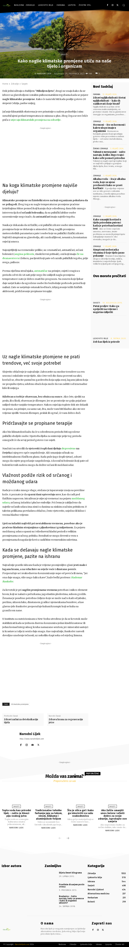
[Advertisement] (45, 153)
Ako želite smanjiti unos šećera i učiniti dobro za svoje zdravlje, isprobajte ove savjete (112, 816)
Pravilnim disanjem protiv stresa (71, 885)
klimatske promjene (20, 704)
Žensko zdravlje (100, 148)
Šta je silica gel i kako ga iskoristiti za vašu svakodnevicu (80, 813)
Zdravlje (60, 49)
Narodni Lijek (44, 74)
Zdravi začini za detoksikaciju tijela (21, 721)
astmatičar (41, 270)
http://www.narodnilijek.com (31, 739)
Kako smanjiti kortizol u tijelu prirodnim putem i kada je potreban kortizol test (108, 224)
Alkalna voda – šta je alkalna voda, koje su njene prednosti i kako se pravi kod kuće (109, 184)
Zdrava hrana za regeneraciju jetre (66, 721)
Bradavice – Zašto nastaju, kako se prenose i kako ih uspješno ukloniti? (71, 899)
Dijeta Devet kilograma (70, 873)
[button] (123, 5)
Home (5, 83)
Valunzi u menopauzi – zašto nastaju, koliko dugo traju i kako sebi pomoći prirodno (109, 155)
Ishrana (96, 94)
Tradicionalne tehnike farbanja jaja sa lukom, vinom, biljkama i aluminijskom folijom (48, 814)
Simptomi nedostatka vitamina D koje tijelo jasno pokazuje (108, 252)
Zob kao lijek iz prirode (106, 341)
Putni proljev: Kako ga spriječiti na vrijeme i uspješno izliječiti (106, 309)
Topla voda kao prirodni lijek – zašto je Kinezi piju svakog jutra (16, 813)
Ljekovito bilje (100, 338)
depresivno (69, 448)
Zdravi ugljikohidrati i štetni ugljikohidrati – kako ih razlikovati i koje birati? (109, 100)
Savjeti (70, 49)
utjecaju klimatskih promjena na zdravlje (36, 119)
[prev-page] (60, 838)
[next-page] (67, 838)
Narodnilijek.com (22, 944)
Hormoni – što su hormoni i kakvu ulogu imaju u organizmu (109, 127)
